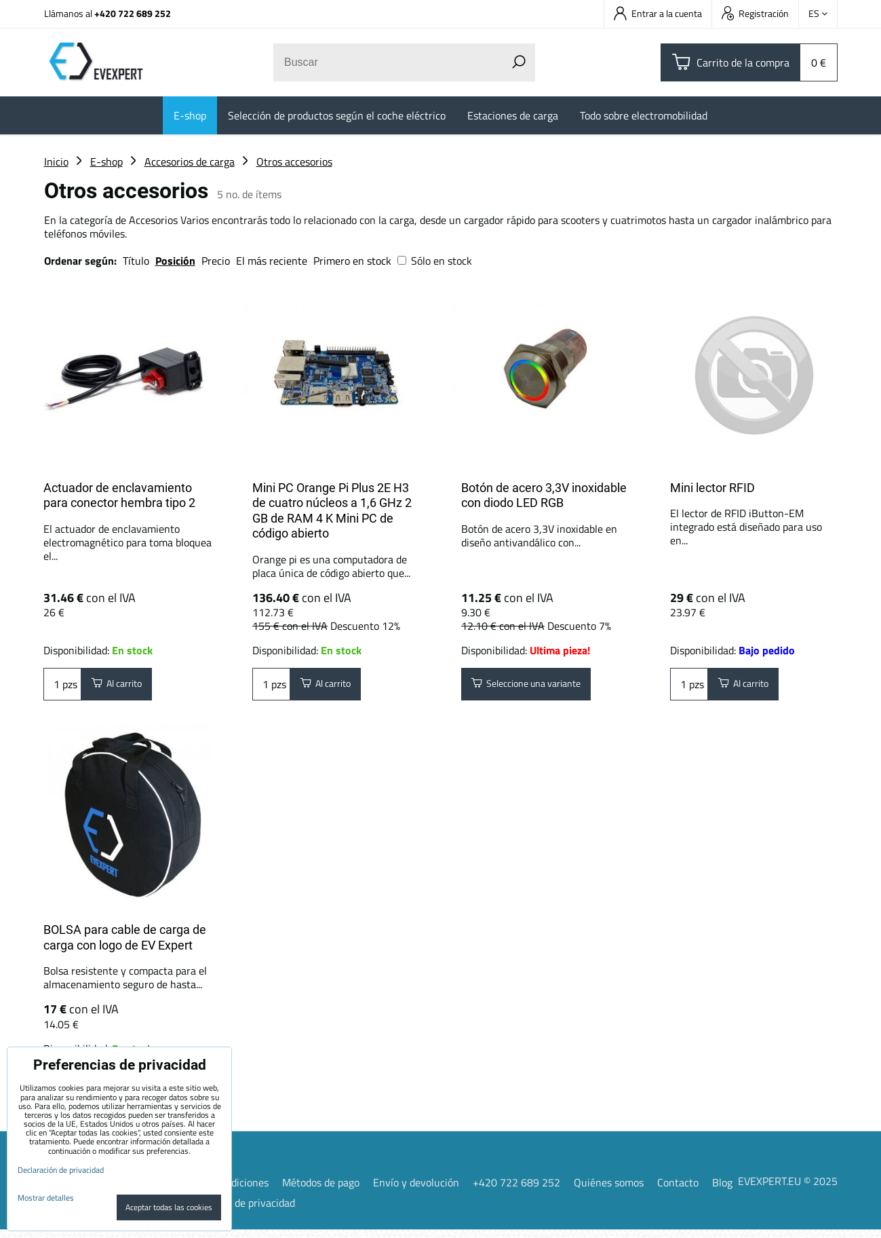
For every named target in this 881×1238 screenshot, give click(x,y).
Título (136, 260)
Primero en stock (352, 260)
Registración (755, 13)
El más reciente (271, 260)
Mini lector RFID (712, 488)
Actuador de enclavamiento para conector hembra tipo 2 (119, 495)
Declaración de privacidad (236, 1211)
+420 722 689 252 (132, 13)
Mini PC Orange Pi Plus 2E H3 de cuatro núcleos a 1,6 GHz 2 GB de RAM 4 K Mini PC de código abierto (332, 511)
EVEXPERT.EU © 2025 (788, 1188)
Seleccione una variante (537, 686)
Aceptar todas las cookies (168, 1207)
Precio (217, 260)
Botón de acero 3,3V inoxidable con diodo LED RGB (544, 495)
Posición (175, 260)
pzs (62, 686)
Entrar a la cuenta (658, 13)
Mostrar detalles (46, 1197)
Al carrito (123, 686)
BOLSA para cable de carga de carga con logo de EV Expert (124, 941)
